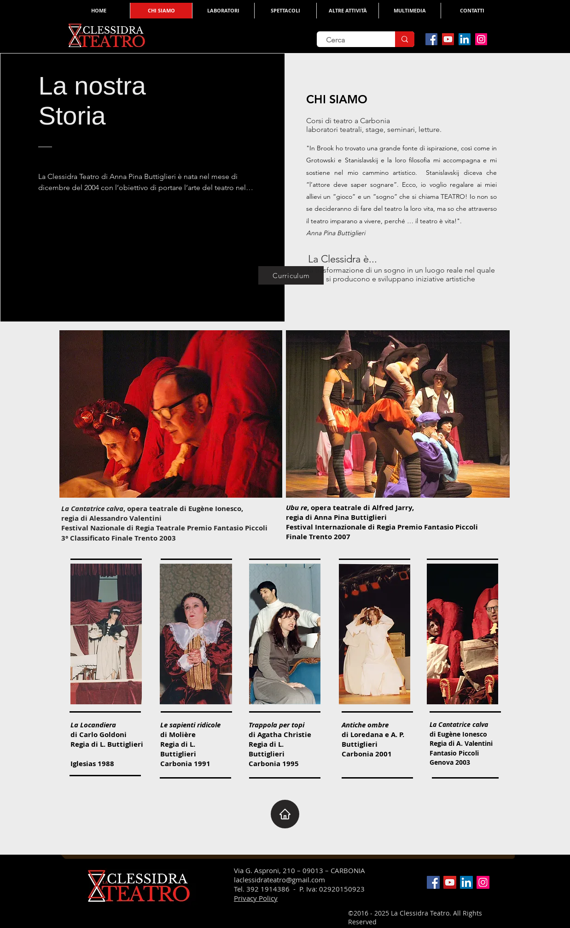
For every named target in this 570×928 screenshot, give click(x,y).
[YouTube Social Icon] (448, 39)
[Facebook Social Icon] (431, 39)
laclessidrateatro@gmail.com (279, 879)
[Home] (285, 814)
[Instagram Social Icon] (481, 39)
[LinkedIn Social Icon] (465, 39)
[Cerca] (349, 40)
